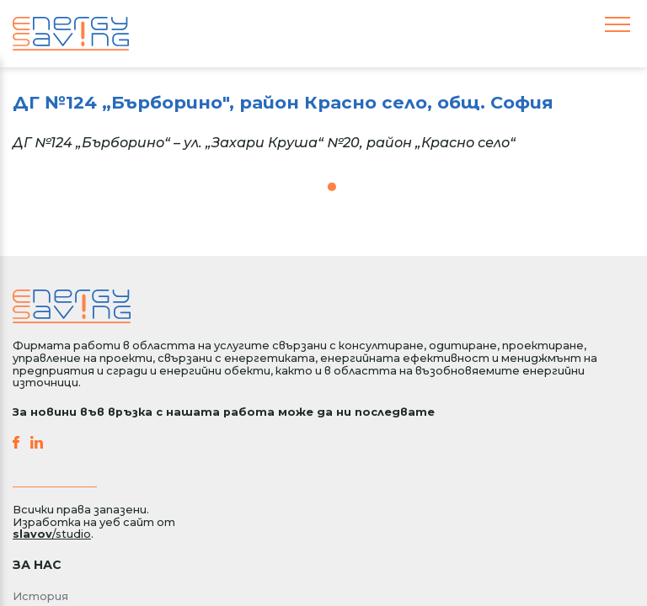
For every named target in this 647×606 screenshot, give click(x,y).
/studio (52, 534)
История (40, 596)
